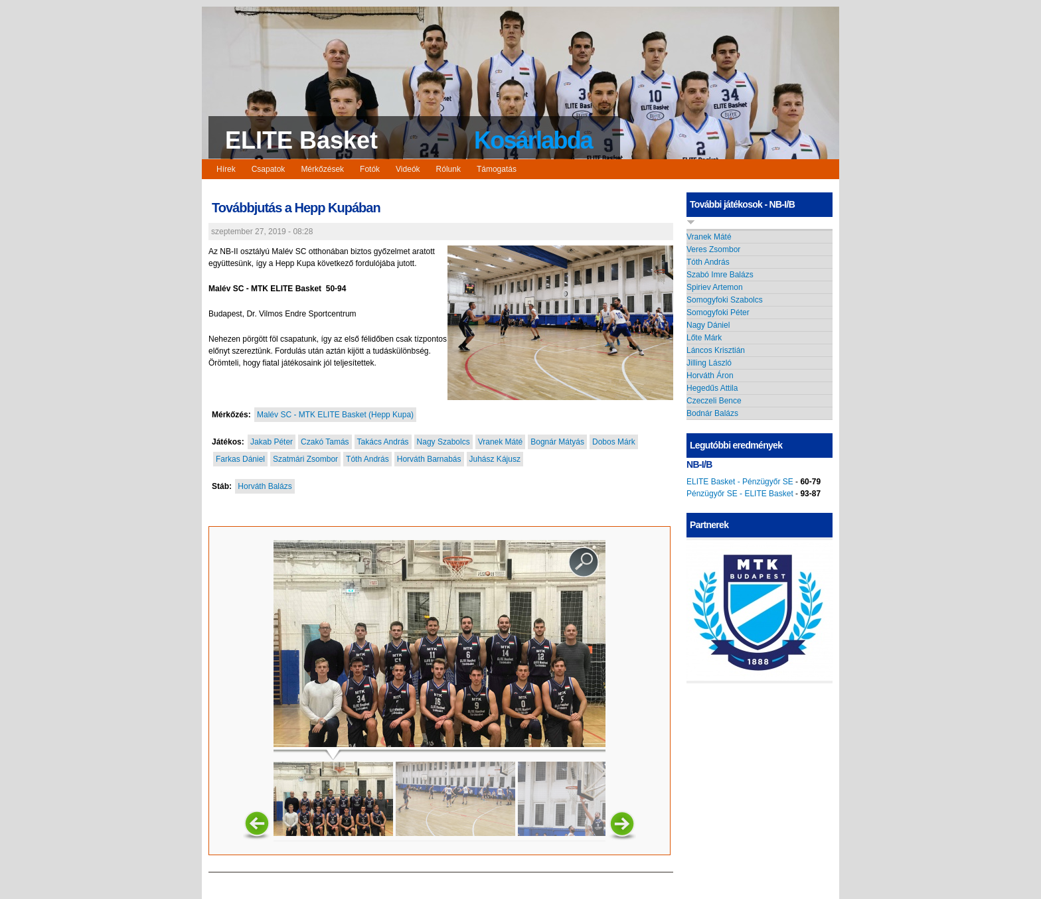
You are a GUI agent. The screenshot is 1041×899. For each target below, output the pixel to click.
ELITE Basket (301, 140)
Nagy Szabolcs (443, 442)
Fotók (370, 169)
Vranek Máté (500, 442)
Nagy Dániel (708, 325)
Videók (408, 169)
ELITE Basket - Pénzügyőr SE (739, 481)
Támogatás (497, 169)
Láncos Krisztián (715, 350)
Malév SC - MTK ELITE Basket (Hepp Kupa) (335, 414)
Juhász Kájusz (494, 459)
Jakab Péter (271, 442)
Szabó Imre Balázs (720, 274)
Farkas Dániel (240, 459)
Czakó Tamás (325, 442)
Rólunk (448, 169)
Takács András (383, 442)
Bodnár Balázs (712, 413)
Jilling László (709, 363)
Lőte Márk (704, 337)
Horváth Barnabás (429, 459)
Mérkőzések (322, 169)
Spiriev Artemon (714, 287)
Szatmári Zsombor (305, 459)
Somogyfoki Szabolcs (724, 300)
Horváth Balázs (264, 486)
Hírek (226, 169)
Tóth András (367, 459)
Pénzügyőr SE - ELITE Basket (739, 493)
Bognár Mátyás (557, 442)
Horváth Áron (710, 375)
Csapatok (268, 169)
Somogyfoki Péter (718, 312)
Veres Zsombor (713, 249)
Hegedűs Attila (712, 388)
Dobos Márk (613, 442)
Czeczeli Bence (714, 400)
